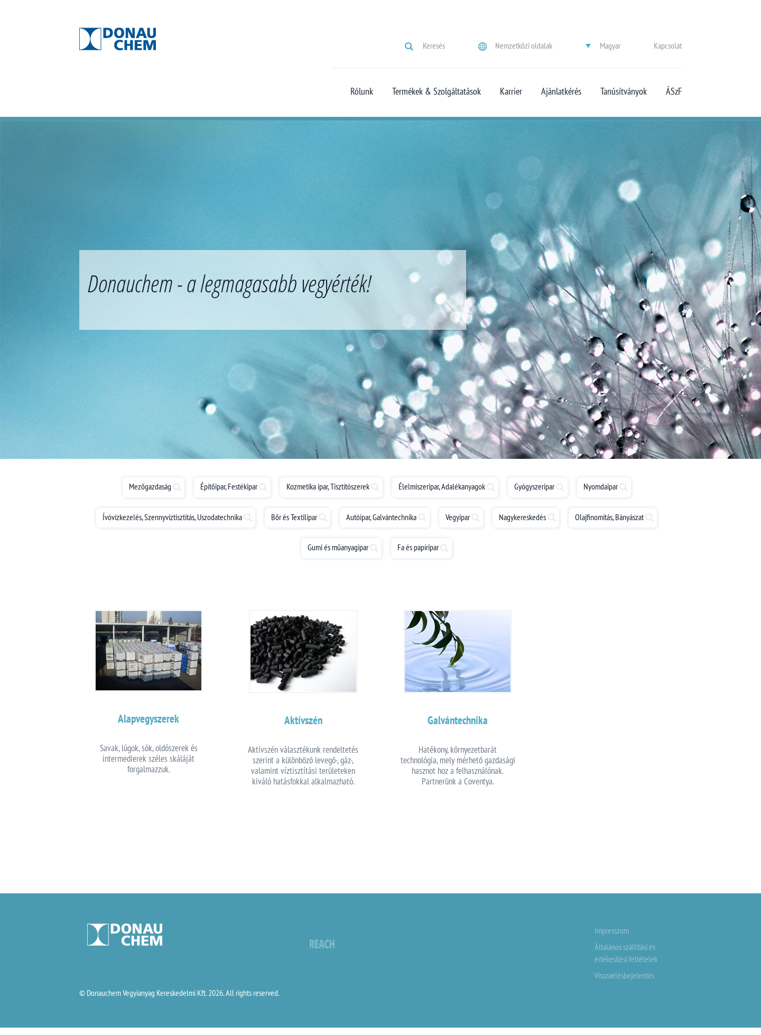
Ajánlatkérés (561, 91)
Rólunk (361, 91)
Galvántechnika (458, 724)
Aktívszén (303, 724)
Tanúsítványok (623, 91)
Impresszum (612, 937)
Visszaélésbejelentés (624, 982)
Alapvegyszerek (148, 722)
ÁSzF (674, 91)
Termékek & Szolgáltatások (436, 91)
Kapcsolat (668, 45)
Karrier (511, 91)
